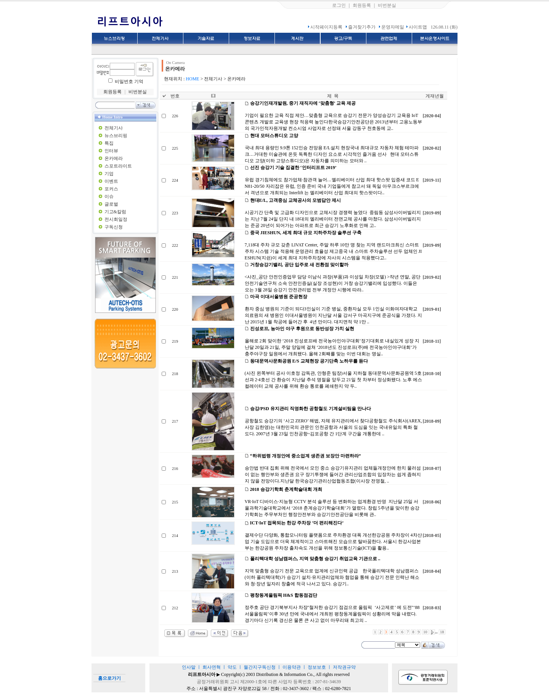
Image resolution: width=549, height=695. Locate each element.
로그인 (339, 5)
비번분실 (387, 5)
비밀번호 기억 (129, 81)
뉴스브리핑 (115, 135)
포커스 (111, 189)
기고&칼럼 (115, 211)
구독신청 (113, 227)
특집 (109, 143)
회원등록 (362, 5)
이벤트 (111, 181)
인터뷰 (111, 150)
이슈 (109, 196)
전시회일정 (115, 219)
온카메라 (113, 158)
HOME (192, 78)
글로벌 (111, 204)
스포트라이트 (118, 166)
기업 (109, 173)
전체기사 (113, 128)
